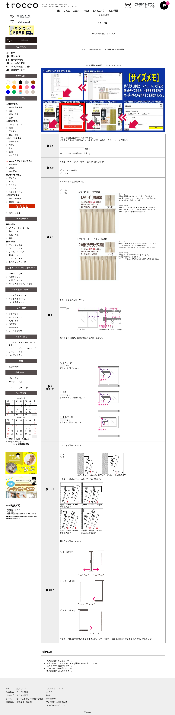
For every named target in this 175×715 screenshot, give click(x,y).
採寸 (59, 10)
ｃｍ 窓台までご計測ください (70, 420)
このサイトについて (54, 689)
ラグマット (13, 314)
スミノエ (13, 188)
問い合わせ (51, 699)
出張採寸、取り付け (25, 702)
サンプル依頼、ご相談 (18, 67)
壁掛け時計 (13, 367)
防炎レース (13, 231)
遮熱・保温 (13, 114)
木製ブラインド (15, 280)
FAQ (48, 695)
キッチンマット (15, 317)
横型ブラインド (15, 277)
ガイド (67, 10)
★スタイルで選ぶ (13, 138)
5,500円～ (13, 165)
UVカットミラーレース (19, 228)
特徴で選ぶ (11, 242)
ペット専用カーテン (17, 299)
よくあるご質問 (15, 63)
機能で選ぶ (11, 225)
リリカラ (13, 185)
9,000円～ (13, 171)
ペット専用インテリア (18, 295)
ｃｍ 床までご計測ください (69, 365)
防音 (11, 118)
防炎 (11, 111)
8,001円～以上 (15, 202)
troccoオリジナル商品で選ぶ (19, 161)
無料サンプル (14, 213)
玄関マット (13, 321)
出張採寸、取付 (15, 70)
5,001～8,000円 (15, 199)
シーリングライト (16, 352)
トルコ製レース (15, 259)
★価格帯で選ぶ (12, 195)
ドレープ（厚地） (69, 171)
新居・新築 (13, 135)
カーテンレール (15, 382)
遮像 (11, 238)
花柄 (11, 152)
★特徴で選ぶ (12, 121)
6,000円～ (13, 168)
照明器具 (10, 702)
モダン (12, 145)
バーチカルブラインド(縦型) (21, 284)
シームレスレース (16, 252)
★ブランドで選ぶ (13, 175)
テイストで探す (15, 331)
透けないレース (15, 248)
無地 (11, 128)
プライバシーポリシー (55, 705)
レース (86, 10)
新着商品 (10, 692)
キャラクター (14, 155)
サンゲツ (13, 182)
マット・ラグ (98, 10)
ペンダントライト (16, 355)
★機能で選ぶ (12, 104)
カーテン (76, 10)
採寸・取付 (13, 378)
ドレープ (10, 695)
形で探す (13, 324)
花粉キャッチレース (17, 262)
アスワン (13, 178)
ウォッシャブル (15, 125)
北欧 (11, 148)
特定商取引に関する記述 (56, 702)
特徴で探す (13, 327)
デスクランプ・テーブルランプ (22, 348)
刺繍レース (13, 255)
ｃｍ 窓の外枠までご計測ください (72, 395)
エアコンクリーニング (18, 388)
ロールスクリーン (16, 274)
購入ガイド (13, 56)
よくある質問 (112, 10)
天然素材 (13, 131)
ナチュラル (13, 142)
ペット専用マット (16, 302)
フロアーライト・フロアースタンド (22, 343)
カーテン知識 (14, 60)
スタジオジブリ (15, 192)
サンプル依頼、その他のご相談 (30, 699)
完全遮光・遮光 (15, 108)
